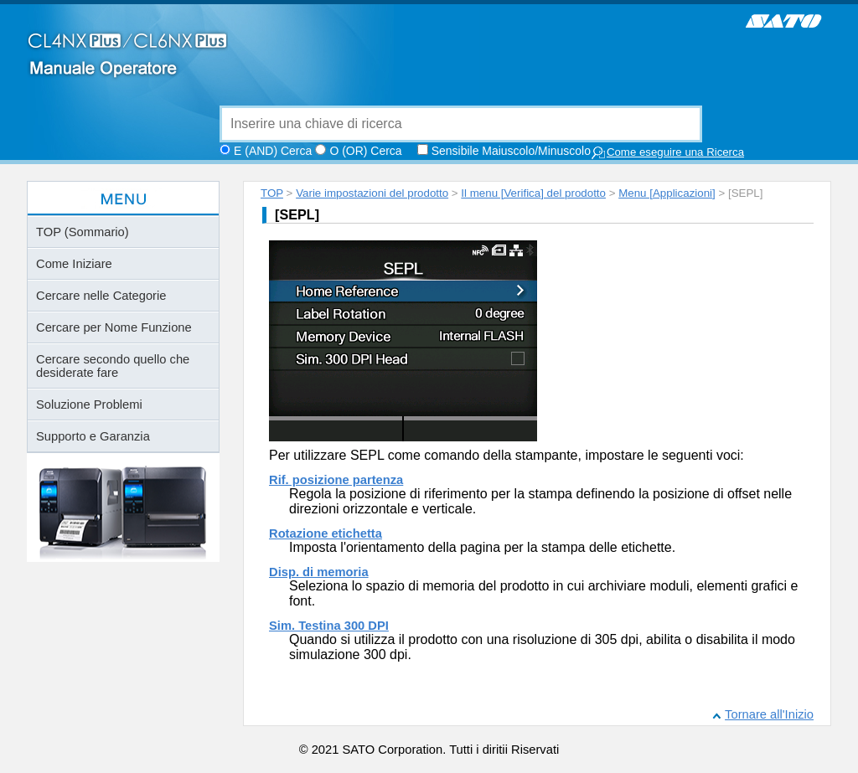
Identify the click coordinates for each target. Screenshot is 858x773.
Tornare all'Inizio (769, 714)
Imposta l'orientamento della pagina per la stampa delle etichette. (482, 547)
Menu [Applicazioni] (667, 193)
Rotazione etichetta (325, 533)
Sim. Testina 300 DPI (329, 625)
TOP (272, 193)
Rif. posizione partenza (336, 480)
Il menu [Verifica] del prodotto (533, 193)
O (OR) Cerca (365, 150)
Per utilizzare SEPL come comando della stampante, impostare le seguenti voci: (506, 455)
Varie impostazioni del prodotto (372, 193)
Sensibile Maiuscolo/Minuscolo (511, 150)
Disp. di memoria (319, 572)
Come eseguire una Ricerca (667, 153)
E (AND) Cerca (273, 150)
